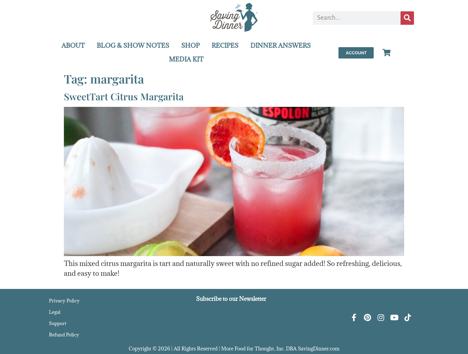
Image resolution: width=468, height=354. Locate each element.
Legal (54, 312)
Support (57, 323)
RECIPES (225, 45)
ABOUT (73, 45)
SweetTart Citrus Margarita (124, 96)
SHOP (190, 45)
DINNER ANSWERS (280, 45)
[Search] (407, 18)
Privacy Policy (64, 301)
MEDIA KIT (186, 59)
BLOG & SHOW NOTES (133, 45)
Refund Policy (64, 335)
